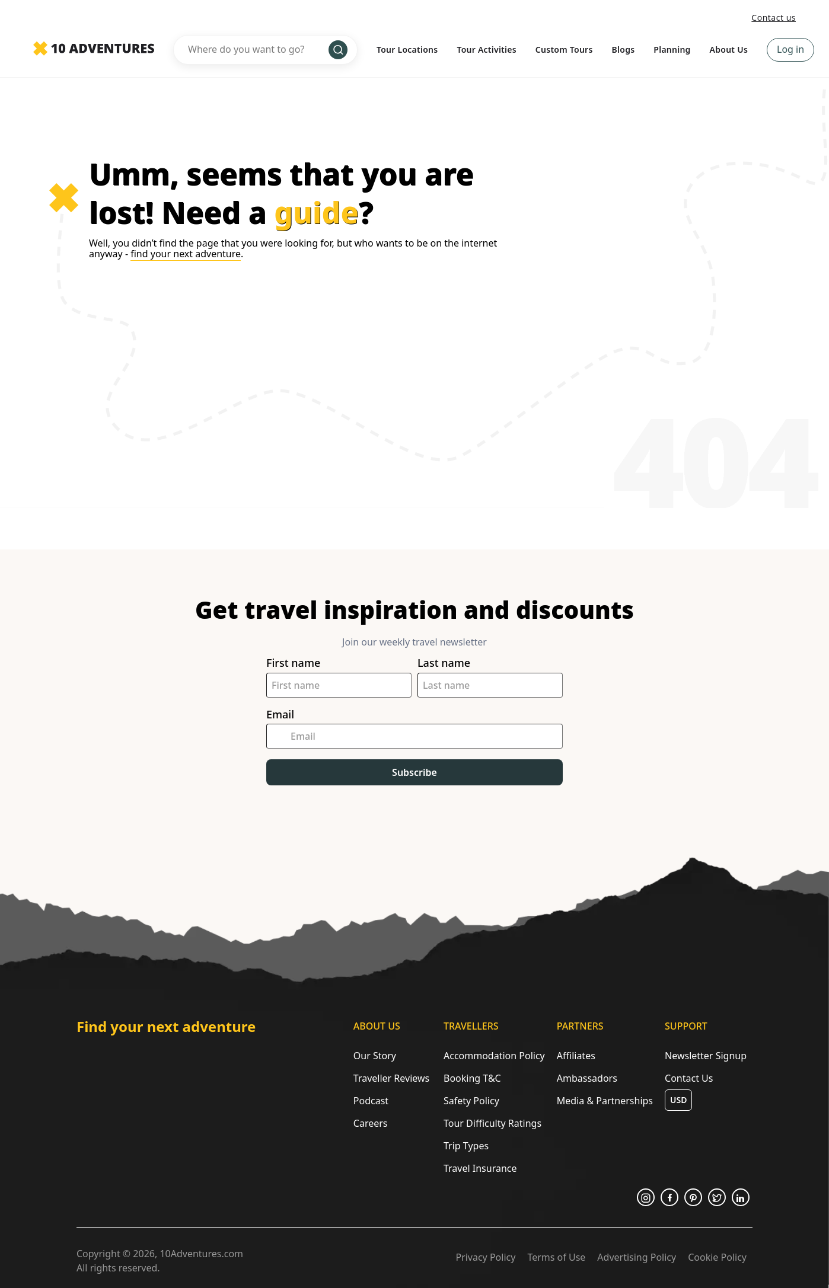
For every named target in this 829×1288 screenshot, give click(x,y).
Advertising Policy (636, 1257)
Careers (370, 1123)
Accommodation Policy (494, 1055)
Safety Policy (471, 1100)
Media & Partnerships (605, 1100)
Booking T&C (472, 1078)
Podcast (370, 1100)
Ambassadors (587, 1078)
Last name (443, 663)
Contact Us (689, 1078)
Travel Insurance (480, 1168)
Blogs (623, 49)
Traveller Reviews (391, 1078)
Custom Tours (564, 49)
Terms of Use (556, 1257)
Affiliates (576, 1055)
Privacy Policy (485, 1257)
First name (293, 663)
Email (280, 714)
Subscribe (414, 772)
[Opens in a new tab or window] (646, 1197)
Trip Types (466, 1145)
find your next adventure (185, 253)
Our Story (374, 1055)
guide (316, 212)
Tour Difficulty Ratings (492, 1123)
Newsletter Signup (706, 1055)
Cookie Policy (717, 1257)
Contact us (773, 17)
